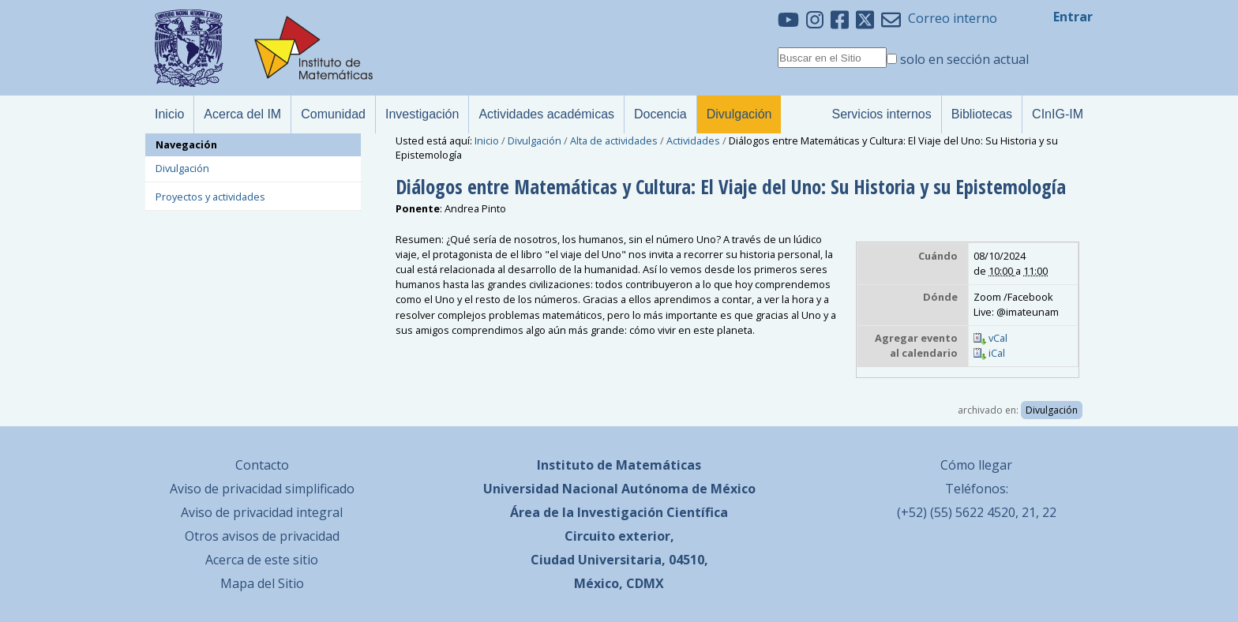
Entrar (1073, 16)
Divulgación (534, 140)
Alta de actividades (614, 140)
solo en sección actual (964, 59)
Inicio (487, 140)
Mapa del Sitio (262, 583)
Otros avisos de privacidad (262, 536)
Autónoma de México (688, 488)
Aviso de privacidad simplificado (262, 488)
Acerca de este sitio (261, 559)
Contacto (262, 465)
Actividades (693, 140)
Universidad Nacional (550, 488)
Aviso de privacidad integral (262, 512)
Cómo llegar (976, 465)
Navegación (186, 144)
